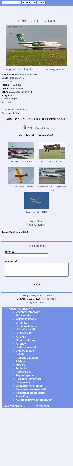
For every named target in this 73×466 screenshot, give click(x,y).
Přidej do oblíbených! (36, 305)
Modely (20, 367)
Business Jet (24, 335)
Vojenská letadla (26, 321)
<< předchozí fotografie (19, 69)
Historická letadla (27, 349)
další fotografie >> (53, 69)
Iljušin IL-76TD (17, 78)
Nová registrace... (13, 408)
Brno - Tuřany (16, 88)
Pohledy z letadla (27, 360)
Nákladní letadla (26, 332)
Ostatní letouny (25, 342)
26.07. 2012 (14, 92)
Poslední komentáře (28, 381)
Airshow (21, 346)
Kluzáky (21, 339)
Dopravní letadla (26, 328)
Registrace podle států (30, 395)
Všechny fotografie (28, 314)
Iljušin (11, 81)
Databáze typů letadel (29, 388)
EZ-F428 (17, 85)
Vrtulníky (21, 325)
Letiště (20, 356)
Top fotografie (25, 377)
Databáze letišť (25, 384)
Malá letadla (23, 318)
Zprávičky (22, 398)
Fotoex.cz (9, 102)
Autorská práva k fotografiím (34, 402)
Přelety (20, 363)
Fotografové (23, 374)
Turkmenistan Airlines (26, 74)
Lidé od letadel (25, 353)
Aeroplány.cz (48, 301)
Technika (21, 370)
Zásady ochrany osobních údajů (36, 298)
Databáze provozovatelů (31, 391)
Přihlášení (42, 408)
